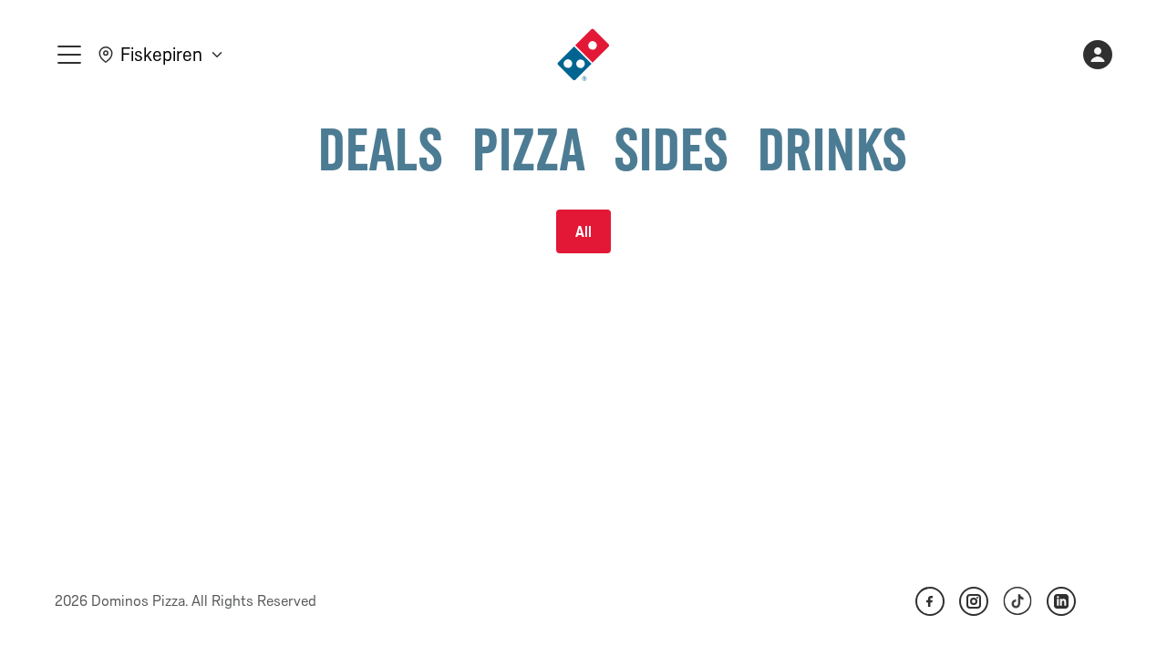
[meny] (69, 54)
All (583, 232)
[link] (583, 54)
